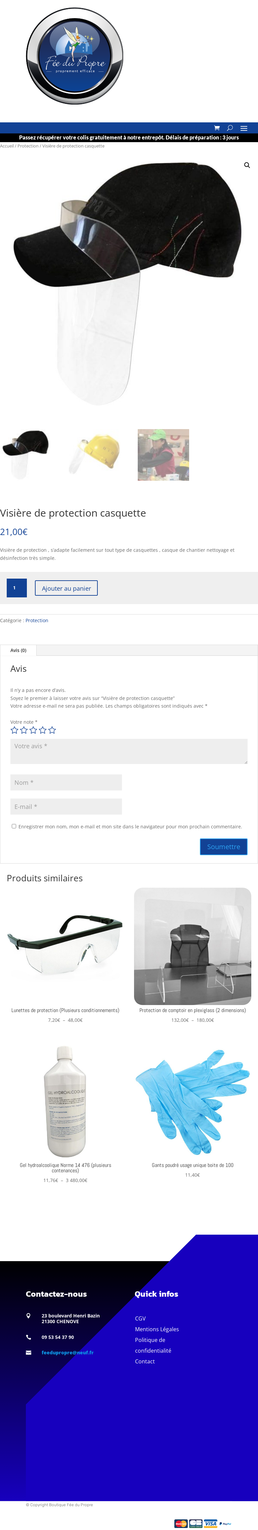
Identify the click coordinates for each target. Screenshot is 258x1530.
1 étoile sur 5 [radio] (14, 730)
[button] (247, 165)
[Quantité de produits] (17, 588)
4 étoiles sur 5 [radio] (43, 730)
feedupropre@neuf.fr (68, 1352)
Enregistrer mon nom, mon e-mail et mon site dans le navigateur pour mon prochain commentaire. (130, 826)
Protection (28, 146)
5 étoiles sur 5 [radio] (52, 730)
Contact (145, 1361)
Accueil (7, 146)
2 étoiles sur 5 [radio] (24, 730)
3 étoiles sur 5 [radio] (33, 730)
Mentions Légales (157, 1329)
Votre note (24, 722)
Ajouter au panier (69, 587)
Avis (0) (18, 650)
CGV (140, 1318)
